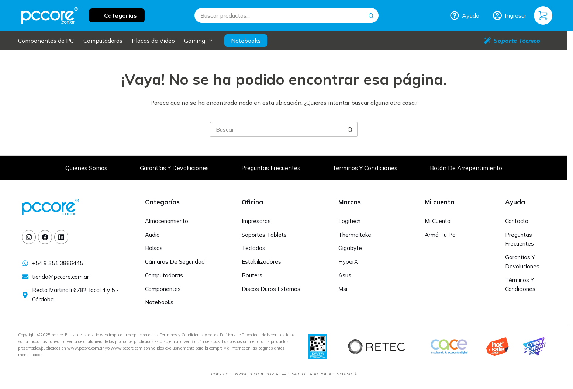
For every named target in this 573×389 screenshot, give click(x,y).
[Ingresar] (510, 15)
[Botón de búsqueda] (371, 15)
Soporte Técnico (512, 40)
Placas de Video (153, 40)
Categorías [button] (120, 15)
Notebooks (246, 40)
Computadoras (102, 40)
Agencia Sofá (343, 374)
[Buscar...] (278, 15)
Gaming (199, 40)
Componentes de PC (46, 40)
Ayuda (464, 15)
